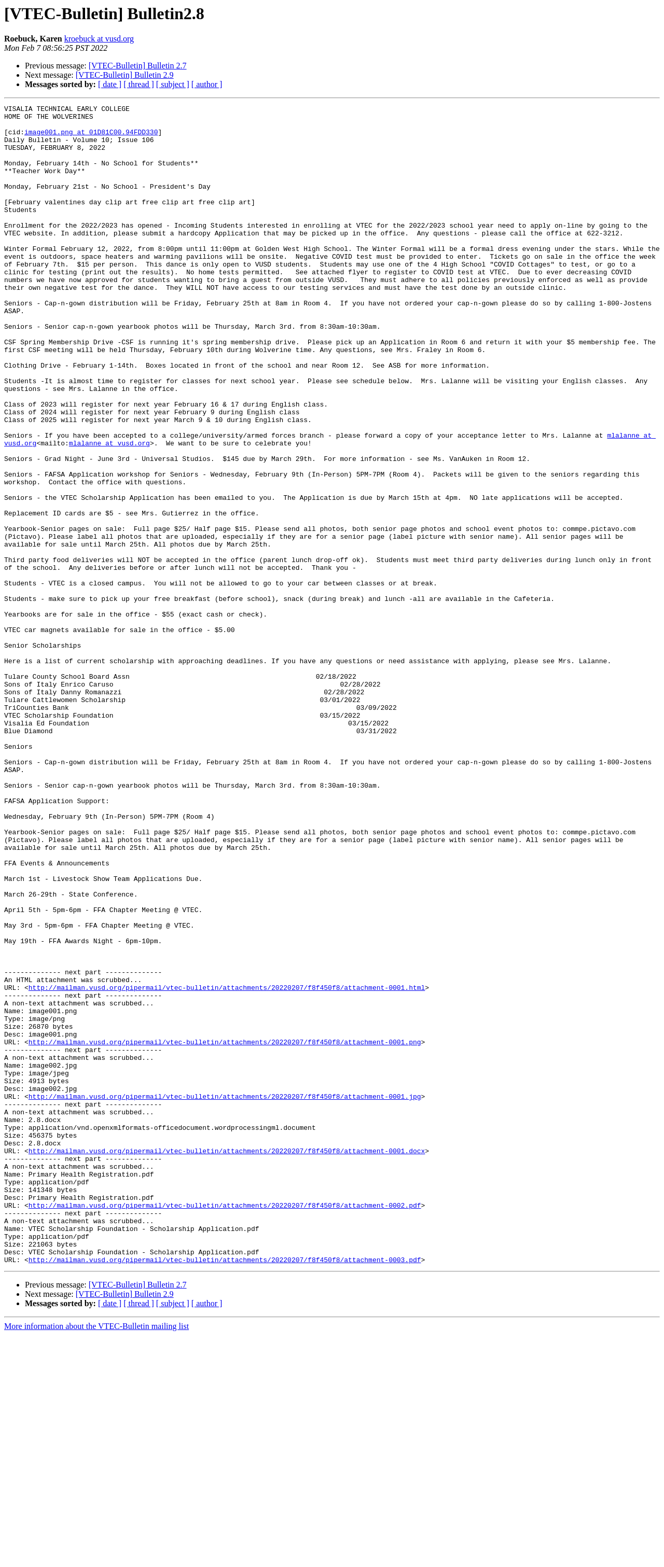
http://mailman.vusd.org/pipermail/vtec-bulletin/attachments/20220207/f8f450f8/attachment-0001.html (227, 1164)
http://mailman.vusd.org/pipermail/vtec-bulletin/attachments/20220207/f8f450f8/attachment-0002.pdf (225, 1426)
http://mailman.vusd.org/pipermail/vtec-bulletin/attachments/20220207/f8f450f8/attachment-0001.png (225, 1230)
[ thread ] (138, 84)
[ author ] (207, 84)
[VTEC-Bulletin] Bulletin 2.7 (138, 65)
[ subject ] (172, 84)
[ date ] (109, 84)
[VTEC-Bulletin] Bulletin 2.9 (125, 75)
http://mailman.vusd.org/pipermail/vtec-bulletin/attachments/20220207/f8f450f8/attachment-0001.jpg (225, 1295)
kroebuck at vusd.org (99, 38)
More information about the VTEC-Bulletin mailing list (96, 1558)
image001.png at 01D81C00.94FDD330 (91, 138)
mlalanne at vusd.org (109, 511)
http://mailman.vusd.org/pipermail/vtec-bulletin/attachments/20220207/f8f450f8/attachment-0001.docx (227, 1360)
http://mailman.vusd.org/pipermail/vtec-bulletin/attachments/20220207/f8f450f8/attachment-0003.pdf (225, 1491)
